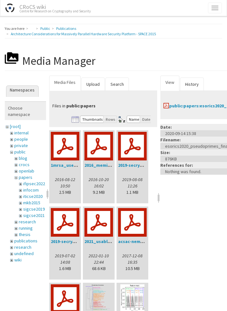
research (27, 222)
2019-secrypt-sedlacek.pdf (78, 241)
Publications (66, 28)
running (26, 228)
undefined (24, 253)
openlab (26, 171)
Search (117, 84)
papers (25, 177)
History (192, 84)
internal (21, 133)
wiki (18, 260)
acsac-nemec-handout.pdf (146, 241)
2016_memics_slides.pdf (110, 165)
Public (45, 28)
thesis (24, 234)
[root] (15, 126)
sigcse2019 (34, 209)
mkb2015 (31, 203)
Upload (93, 84)
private (21, 145)
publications (25, 241)
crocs (24, 164)
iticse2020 (33, 196)
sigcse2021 (34, 215)
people (21, 139)
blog (23, 158)
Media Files (65, 82)
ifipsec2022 (34, 183)
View (169, 82)
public (20, 152)
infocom (31, 190)
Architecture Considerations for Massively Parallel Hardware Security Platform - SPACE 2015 (83, 33)
